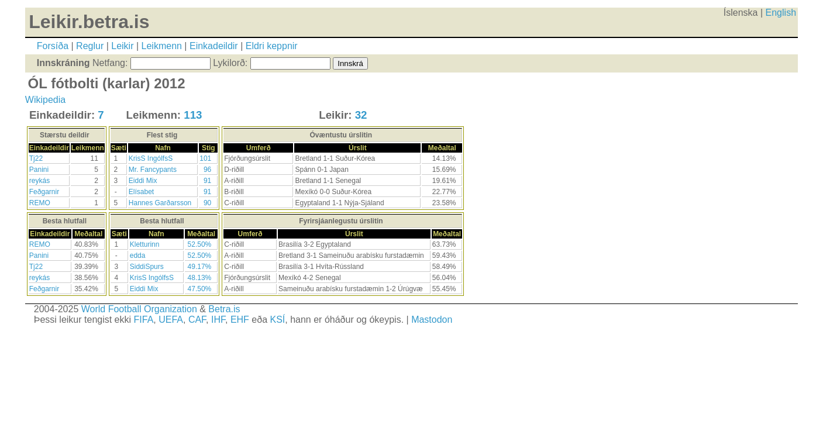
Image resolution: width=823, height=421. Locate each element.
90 (207, 203)
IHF (218, 320)
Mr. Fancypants (153, 169)
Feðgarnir (44, 192)
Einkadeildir (214, 46)
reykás (39, 181)
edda (138, 255)
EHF (239, 320)
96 (207, 169)
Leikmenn (162, 46)
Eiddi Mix (143, 181)
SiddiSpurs (147, 267)
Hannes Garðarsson (160, 203)
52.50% (200, 244)
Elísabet (141, 192)
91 (207, 181)
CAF (197, 320)
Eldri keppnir (272, 46)
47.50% (200, 289)
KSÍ (277, 320)
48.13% (200, 278)
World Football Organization (139, 309)
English (781, 13)
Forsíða (52, 46)
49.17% (200, 267)
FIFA (144, 320)
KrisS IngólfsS (151, 158)
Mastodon (431, 320)
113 (193, 115)
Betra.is (224, 309)
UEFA (171, 320)
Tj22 (36, 158)
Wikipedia (45, 100)
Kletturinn (145, 244)
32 (361, 115)
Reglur (90, 46)
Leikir (122, 46)
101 (205, 158)
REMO (39, 203)
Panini (39, 169)
